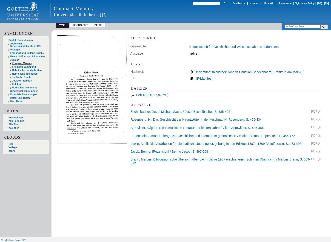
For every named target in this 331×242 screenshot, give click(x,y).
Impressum (285, 3)
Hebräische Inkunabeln (25, 74)
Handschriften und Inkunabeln (27, 56)
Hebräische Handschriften (27, 70)
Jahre (12, 151)
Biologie (15, 49)
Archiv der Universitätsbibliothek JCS (25, 44)
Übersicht (80, 25)
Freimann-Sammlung (24, 67)
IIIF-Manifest (203, 78)
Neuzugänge (16, 117)
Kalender (14, 128)
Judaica (14, 60)
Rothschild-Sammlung (24, 87)
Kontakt (268, 3)
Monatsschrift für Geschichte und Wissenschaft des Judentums (234, 47)
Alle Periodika (16, 121)
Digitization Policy (304, 3)
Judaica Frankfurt (22, 80)
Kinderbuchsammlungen (24, 91)
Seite (98, 25)
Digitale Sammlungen (21, 40)
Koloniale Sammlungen (23, 94)
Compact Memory (22, 63)
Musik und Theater (20, 98)
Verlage (13, 147)
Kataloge (17, 84)
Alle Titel (13, 124)
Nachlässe (16, 101)
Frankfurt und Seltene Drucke (27, 53)
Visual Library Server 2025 (13, 240)
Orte (11, 144)
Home (255, 3)
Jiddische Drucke (22, 77)
